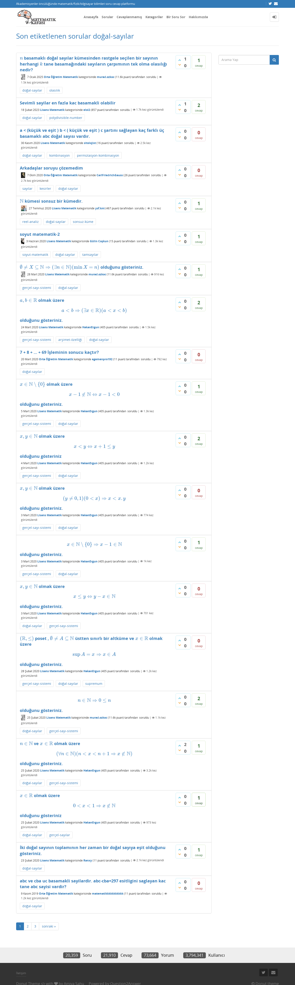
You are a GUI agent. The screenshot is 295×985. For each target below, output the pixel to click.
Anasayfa (91, 17)
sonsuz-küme (83, 221)
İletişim (21, 973)
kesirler (45, 188)
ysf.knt (100, 208)
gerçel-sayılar (59, 835)
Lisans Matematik (52, 110)
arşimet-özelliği (70, 339)
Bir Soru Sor (175, 17)
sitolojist (90, 143)
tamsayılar (90, 254)
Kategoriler (154, 17)
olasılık (54, 90)
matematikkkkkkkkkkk (107, 894)
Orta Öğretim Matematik (61, 77)
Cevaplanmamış (129, 17)
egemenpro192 (102, 359)
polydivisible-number (65, 117)
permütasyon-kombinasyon (98, 155)
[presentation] (21, 58)
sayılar (27, 188)
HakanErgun (90, 327)
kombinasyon (59, 155)
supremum (93, 683)
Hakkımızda (198, 17)
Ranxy (87, 860)
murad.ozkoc (105, 77)
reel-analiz (30, 221)
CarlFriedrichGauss (110, 175)
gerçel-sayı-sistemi (36, 287)
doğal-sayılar (32, 90)
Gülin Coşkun (99, 241)
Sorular (107, 17)
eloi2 (86, 110)
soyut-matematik (35, 254)
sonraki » (49, 926)
